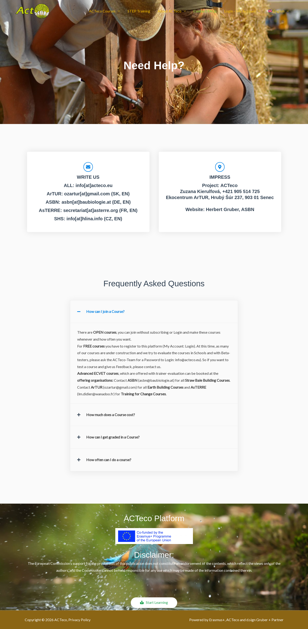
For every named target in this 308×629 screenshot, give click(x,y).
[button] (278, 12)
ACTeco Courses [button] (102, 12)
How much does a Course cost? (110, 415)
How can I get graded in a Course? (113, 437)
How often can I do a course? (109, 459)
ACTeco (229, 185)
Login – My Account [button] (240, 12)
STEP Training (139, 12)
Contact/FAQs (205, 12)
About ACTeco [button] (169, 12)
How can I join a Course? (105, 312)
